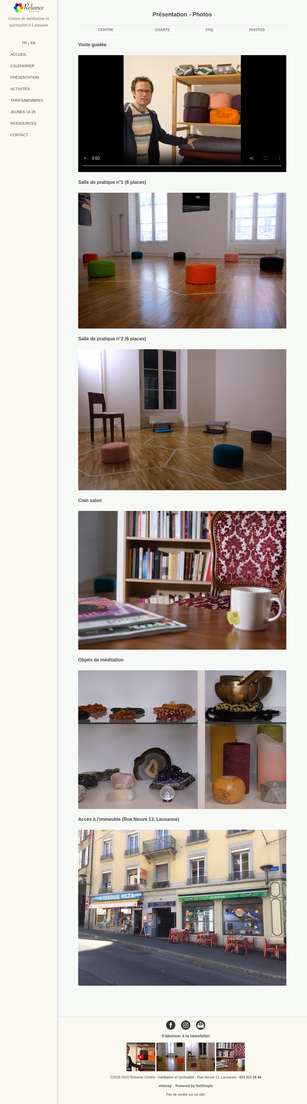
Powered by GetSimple (194, 1086)
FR (24, 43)
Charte (162, 30)
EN (32, 43)
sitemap (165, 1086)
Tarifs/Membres (26, 100)
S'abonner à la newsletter (186, 1036)
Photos (257, 30)
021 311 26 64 (250, 1077)
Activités (20, 89)
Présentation (24, 77)
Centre (106, 30)
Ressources (23, 123)
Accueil (18, 54)
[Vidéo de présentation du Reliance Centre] (182, 113)
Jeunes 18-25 (23, 112)
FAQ (209, 30)
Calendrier (22, 66)
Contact (19, 135)
